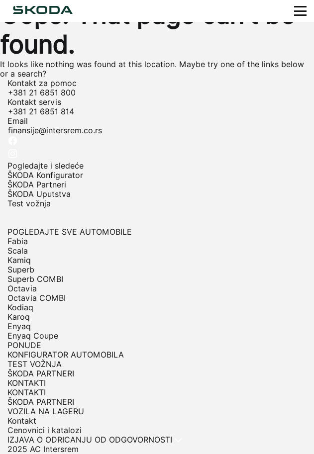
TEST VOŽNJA (34, 364)
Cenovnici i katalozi (44, 430)
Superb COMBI (35, 279)
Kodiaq (20, 307)
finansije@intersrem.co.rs (55, 130)
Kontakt (21, 421)
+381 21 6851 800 (42, 92)
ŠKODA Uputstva (39, 194)
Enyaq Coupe (32, 336)
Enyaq (19, 326)
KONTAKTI (26, 392)
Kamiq (19, 260)
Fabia (17, 241)
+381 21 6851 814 (41, 111)
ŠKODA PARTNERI (40, 373)
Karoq (18, 317)
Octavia (22, 288)
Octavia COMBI (36, 298)
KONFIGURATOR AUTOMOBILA (65, 355)
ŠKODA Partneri (36, 184)
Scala (17, 251)
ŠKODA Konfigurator (45, 175)
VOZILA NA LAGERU (45, 411)
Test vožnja (29, 203)
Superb (20, 269)
